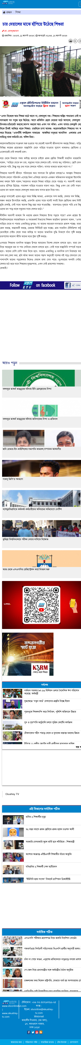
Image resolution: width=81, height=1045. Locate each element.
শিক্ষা (18, 12)
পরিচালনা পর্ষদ (31, 1042)
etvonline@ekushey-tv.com (42, 1011)
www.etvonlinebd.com (14, 1006)
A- (75, 41)
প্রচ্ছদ (7, 12)
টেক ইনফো (62, 1042)
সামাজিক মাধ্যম (47, 1042)
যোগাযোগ (74, 1042)
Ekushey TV (12, 794)
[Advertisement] (39, 331)
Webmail (39, 1016)
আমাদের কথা (16, 1042)
